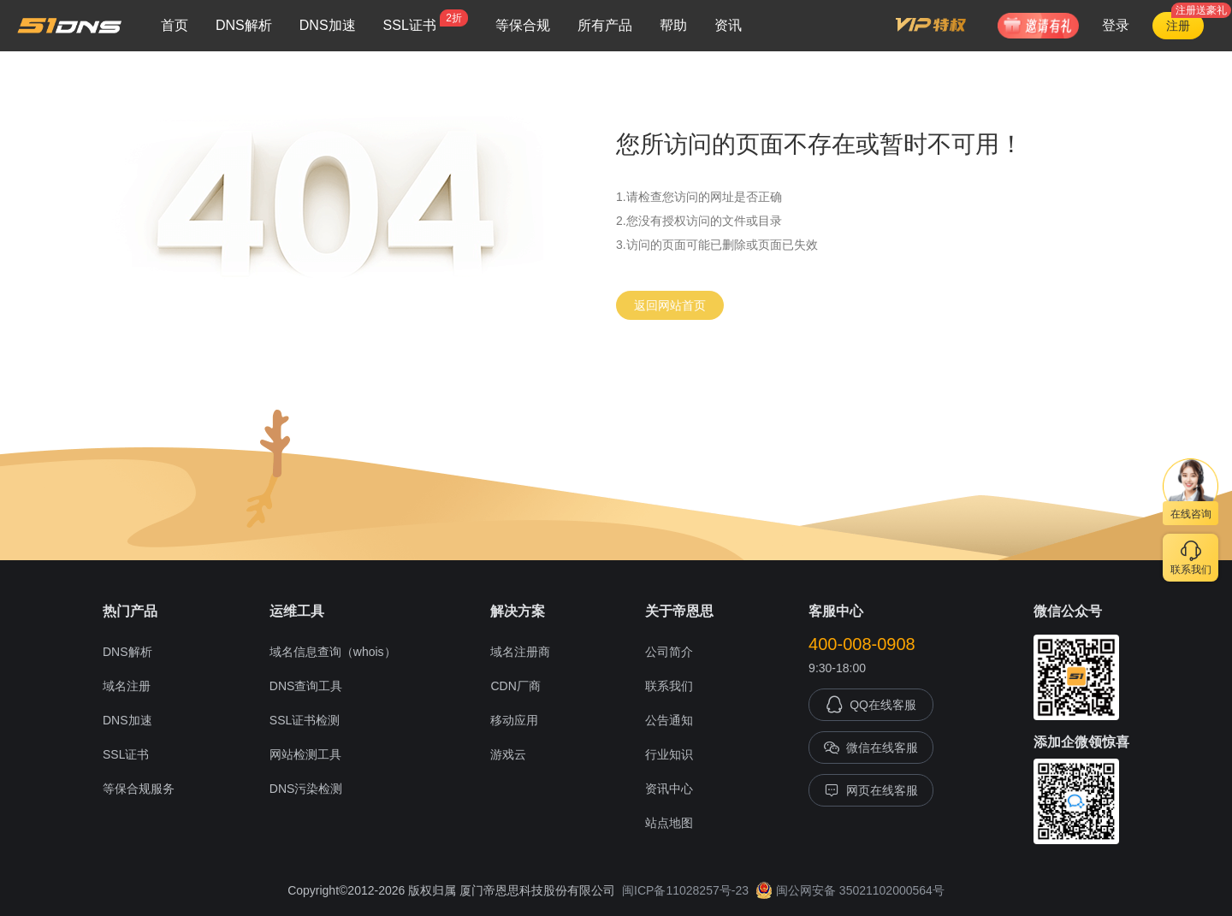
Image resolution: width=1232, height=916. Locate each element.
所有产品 (605, 25)
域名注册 (127, 686)
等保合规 (522, 25)
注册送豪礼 (1201, 10)
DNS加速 (327, 25)
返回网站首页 (670, 305)
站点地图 (669, 823)
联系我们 (669, 686)
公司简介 (669, 652)
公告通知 (669, 720)
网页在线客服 (871, 790)
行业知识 (669, 754)
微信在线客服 (871, 747)
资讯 (728, 25)
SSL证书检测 (305, 720)
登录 (1115, 25)
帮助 (673, 25)
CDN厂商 (515, 686)
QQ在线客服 (871, 704)
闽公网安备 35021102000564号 (850, 890)
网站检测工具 (305, 754)
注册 (1178, 26)
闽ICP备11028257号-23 (685, 890)
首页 (174, 25)
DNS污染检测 (306, 788)
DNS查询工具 (306, 686)
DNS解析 (244, 25)
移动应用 (514, 720)
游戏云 (508, 754)
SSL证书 (425, 21)
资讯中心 (669, 788)
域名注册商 (520, 652)
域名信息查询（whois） (333, 652)
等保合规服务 (139, 788)
